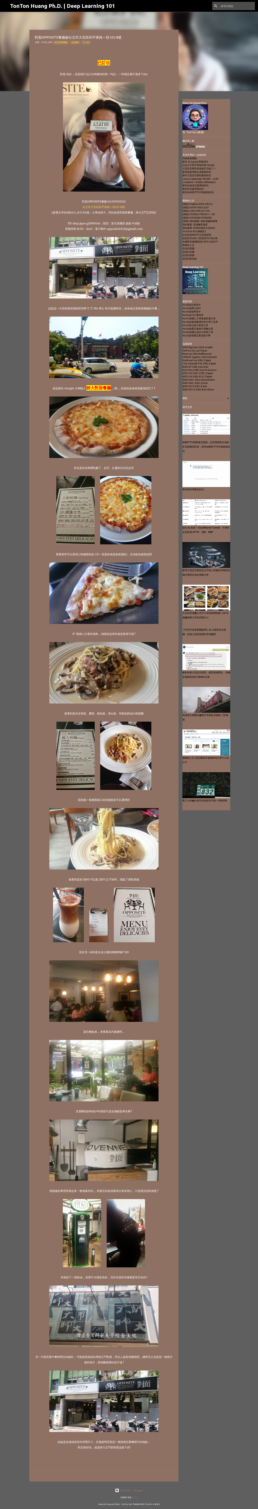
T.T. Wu (86, 42)
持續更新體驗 (189, 158)
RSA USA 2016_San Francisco (199, 370)
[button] (37, 51)
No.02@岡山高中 (191, 308)
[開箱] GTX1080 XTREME (197, 217)
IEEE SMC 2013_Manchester (198, 379)
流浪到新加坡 (189, 258)
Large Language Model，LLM (200, 178)
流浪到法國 (188, 251)
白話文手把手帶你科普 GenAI (198, 165)
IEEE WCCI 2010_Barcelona (198, 389)
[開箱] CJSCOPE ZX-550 (196, 210)
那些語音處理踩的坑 (193, 188)
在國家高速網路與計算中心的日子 (200, 241)
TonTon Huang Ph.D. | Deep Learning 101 (62, 6)
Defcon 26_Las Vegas (194, 350)
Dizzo (135, 1497)
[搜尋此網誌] (237, 6)
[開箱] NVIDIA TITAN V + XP (198, 214)
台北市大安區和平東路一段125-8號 (103, 207)
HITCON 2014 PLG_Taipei (197, 376)
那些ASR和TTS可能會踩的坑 (198, 192)
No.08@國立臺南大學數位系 (197, 328)
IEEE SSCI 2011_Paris (194, 386)
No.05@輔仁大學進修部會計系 (199, 318)
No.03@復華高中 (191, 311)
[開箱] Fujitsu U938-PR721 (197, 204)
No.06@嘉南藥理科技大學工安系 (200, 321)
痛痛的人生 (188, 245)
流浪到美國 (188, 255)
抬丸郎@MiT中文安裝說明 (196, 234)
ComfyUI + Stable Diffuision (199, 182)
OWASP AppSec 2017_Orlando (199, 357)
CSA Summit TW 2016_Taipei (199, 363)
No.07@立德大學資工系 (195, 325)
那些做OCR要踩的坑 (193, 489)
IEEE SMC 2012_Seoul (194, 383)
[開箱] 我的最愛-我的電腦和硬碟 (199, 221)
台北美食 (75, 42)
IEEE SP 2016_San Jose (195, 366)
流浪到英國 (188, 248)
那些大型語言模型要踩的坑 (196, 175)
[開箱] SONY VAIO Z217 (195, 207)
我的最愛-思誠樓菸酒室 (195, 224)
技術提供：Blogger (129, 1490)
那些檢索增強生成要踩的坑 (196, 171)
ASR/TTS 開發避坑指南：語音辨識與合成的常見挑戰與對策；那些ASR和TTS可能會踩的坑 (206, 447)
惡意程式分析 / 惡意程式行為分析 (200, 238)
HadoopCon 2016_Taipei (196, 360)
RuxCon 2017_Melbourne (197, 353)
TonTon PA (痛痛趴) (194, 231)
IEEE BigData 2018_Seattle (197, 347)
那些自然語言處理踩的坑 (195, 185)
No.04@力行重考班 (193, 315)
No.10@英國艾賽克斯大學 (196, 335)
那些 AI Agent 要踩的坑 (195, 161)
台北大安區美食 (60, 42)
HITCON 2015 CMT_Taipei (197, 373)
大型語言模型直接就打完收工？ (199, 168)
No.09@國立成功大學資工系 (197, 332)
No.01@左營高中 (191, 304)
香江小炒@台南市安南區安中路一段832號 (204, 800)
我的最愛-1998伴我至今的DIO (198, 228)
